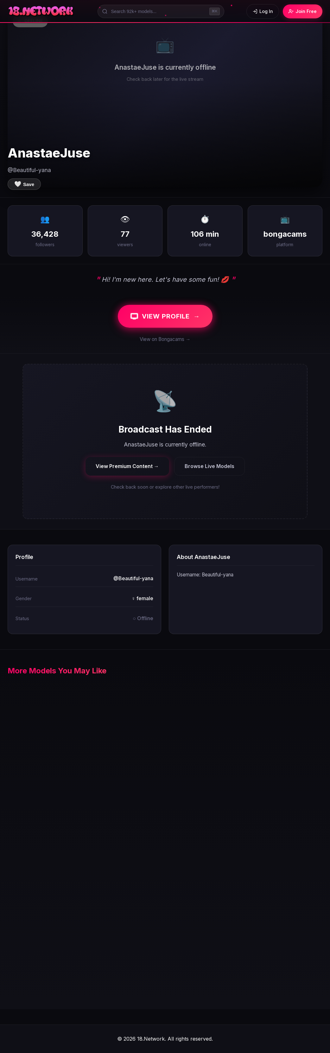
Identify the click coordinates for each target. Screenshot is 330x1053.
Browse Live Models (209, 466)
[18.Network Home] (41, 11)
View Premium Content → (127, 466)
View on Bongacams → (165, 339)
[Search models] (161, 11)
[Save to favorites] (24, 184)
